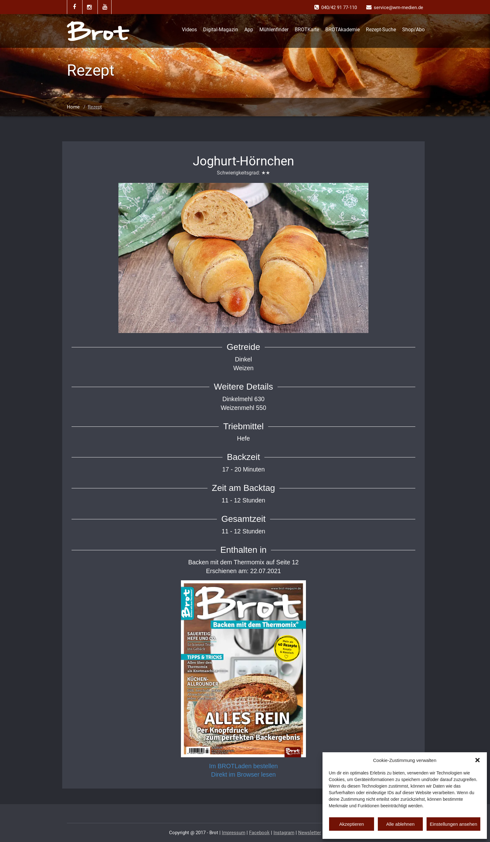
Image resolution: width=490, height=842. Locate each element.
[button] (477, 760)
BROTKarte (307, 30)
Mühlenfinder (273, 30)
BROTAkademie (342, 30)
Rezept (95, 107)
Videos (189, 30)
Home (73, 107)
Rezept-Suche (381, 30)
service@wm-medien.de (398, 7)
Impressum (233, 832)
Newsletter (309, 832)
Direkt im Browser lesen (243, 774)
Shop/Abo (413, 30)
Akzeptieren (351, 824)
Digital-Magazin (220, 30)
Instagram (283, 832)
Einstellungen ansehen (453, 824)
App (248, 30)
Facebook (259, 832)
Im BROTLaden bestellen (243, 766)
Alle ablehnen (400, 824)
